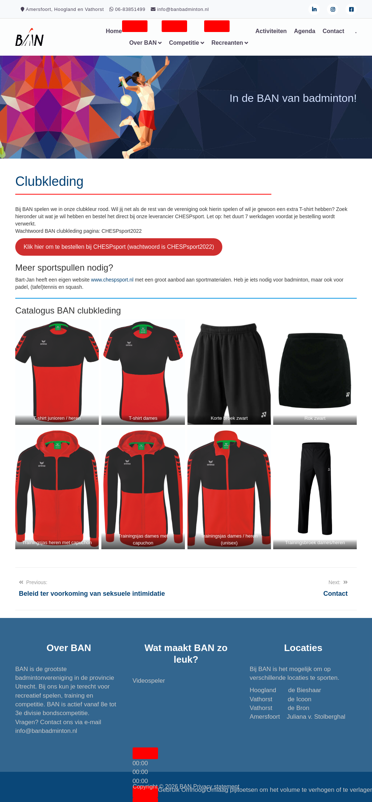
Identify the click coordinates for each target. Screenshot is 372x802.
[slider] (140, 772)
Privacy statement (216, 786)
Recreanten (227, 43)
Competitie (184, 43)
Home (114, 31)
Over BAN (143, 43)
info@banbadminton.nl (46, 730)
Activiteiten (271, 31)
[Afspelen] (145, 753)
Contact (333, 31)
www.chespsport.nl (112, 280)
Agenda (304, 31)
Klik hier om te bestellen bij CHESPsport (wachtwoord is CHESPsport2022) (119, 247)
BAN (185, 786)
